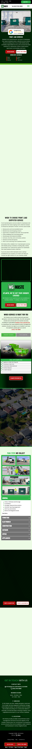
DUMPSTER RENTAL (16, 378)
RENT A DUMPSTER (9, 603)
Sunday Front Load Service (22, 322)
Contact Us (22, 739)
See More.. (5, 513)
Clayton (18, 57)
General (5, 498)
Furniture (5, 517)
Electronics (6, 522)
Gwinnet (9, 60)
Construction (7, 526)
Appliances (6, 538)
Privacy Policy (11, 739)
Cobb (8, 58)
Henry (18, 58)
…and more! (19, 60)
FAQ (16, 739)
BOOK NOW (10, 52)
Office (4, 534)
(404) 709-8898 (17, 6)
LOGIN (26, 1)
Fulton (8, 57)
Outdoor (5, 530)
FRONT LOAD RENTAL (22, 603)
